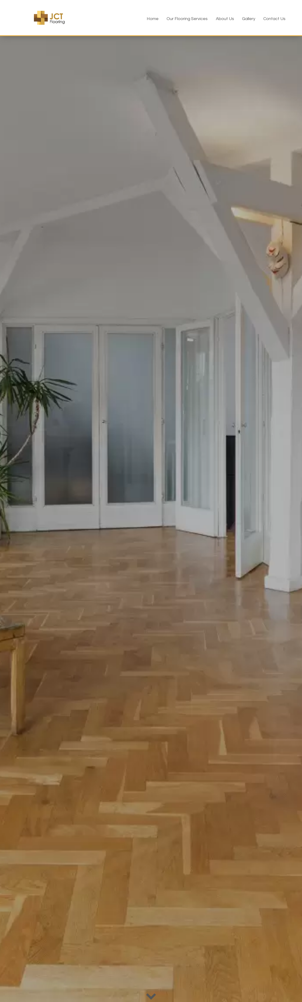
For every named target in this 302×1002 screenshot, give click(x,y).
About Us (225, 19)
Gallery (248, 19)
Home (153, 19)
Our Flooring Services (187, 19)
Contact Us (274, 19)
